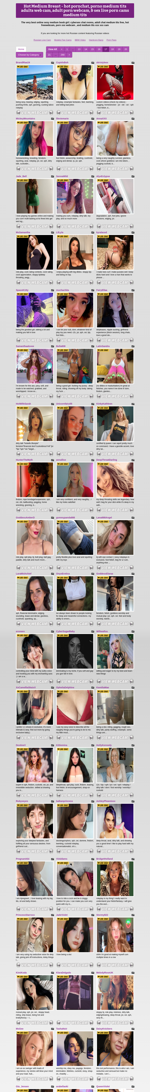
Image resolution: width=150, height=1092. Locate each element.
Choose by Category (29, 54)
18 (112, 49)
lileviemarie (62, 110)
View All (52, 49)
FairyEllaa (101, 257)
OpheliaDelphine (65, 597)
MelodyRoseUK (104, 842)
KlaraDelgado (63, 842)
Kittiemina (61, 647)
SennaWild (62, 160)
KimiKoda (21, 842)
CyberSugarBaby (65, 549)
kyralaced (101, 208)
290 (62, 54)
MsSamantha (23, 208)
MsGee (19, 889)
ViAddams (61, 744)
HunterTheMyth (24, 402)
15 (92, 49)
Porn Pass (111, 40)
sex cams (75, 1064)
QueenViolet (103, 939)
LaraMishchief (23, 500)
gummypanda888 (65, 452)
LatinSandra (103, 305)
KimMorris (21, 987)
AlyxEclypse (103, 160)
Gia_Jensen (22, 939)
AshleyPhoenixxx (105, 694)
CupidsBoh (62, 62)
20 (125, 49)
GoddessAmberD (25, 452)
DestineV (21, 647)
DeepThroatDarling (106, 402)
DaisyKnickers (104, 889)
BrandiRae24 (23, 62)
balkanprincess (64, 694)
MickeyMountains (25, 110)
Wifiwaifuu (102, 549)
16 (99, 49)
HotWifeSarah (23, 354)
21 (49, 54)
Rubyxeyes (22, 694)
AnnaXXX (101, 110)
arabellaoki (62, 939)
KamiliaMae (102, 597)
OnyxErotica (63, 500)
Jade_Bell (21, 160)
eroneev (20, 549)
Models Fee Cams (62, 40)
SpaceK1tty (22, 257)
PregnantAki (22, 744)
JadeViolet (62, 792)
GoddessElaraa (104, 500)
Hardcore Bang (96, 40)
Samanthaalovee (25, 305)
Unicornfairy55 (64, 354)
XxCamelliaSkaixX (26, 597)
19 (119, 49)
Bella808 (60, 305)
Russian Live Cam (42, 40)
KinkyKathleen (104, 354)
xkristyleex (102, 62)
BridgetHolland (104, 744)
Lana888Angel (104, 452)
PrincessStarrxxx (25, 792)
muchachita (62, 257)
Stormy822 (102, 792)
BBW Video (80, 40)
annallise (61, 402)
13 (79, 49)
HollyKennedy (104, 647)
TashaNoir (61, 889)
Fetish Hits (71, 1087)
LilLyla (59, 208)
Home (21, 49)
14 (86, 49)
